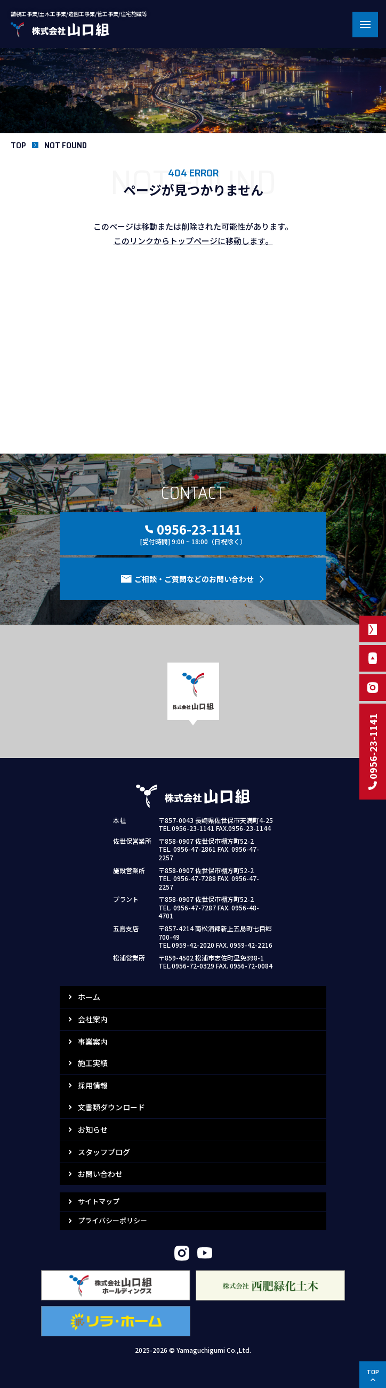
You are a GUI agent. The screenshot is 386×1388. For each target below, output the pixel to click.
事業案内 (93, 1041)
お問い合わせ (100, 1173)
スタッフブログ (104, 1152)
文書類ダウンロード (111, 1107)
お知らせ (93, 1129)
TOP (18, 145)
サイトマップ (98, 1201)
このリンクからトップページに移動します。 (193, 240)
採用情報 (93, 1085)
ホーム (89, 996)
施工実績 (93, 1063)
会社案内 (93, 1019)
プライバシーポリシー (112, 1220)
